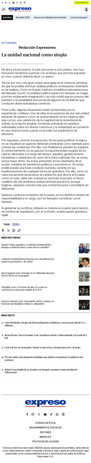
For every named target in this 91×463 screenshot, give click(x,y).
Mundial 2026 (23, 17)
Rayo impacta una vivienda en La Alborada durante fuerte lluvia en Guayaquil (27, 274)
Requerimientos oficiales (46, 427)
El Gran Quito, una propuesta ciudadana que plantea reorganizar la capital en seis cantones (44, 358)
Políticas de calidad (45, 441)
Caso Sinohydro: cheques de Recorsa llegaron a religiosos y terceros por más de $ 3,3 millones (45, 324)
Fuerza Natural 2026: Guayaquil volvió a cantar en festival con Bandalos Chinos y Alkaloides (27, 302)
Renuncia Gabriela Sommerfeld (50, 17)
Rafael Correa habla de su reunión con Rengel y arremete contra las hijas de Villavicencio (41, 371)
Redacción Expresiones (37, 48)
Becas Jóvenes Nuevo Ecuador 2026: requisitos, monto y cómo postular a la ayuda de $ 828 (46, 336)
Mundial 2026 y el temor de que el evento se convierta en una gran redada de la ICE (24, 288)
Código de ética (45, 423)
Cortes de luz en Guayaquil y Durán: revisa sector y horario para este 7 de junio (42, 347)
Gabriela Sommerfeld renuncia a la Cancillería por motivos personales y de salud (27, 260)
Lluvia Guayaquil (78, 17)
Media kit (45, 437)
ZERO (16, 224)
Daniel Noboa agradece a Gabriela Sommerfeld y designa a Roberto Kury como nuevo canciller (26, 246)
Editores (45, 432)
